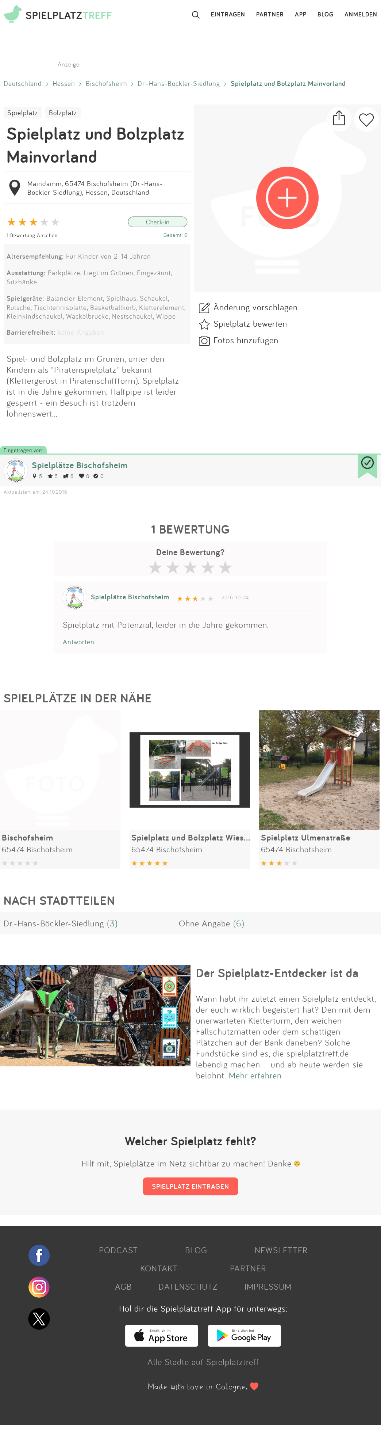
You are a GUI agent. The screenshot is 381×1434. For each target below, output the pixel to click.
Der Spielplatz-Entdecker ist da (277, 973)
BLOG (326, 15)
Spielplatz (22, 112)
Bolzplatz (63, 112)
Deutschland (23, 83)
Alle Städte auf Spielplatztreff (203, 1361)
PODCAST (118, 1249)
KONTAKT (159, 1268)
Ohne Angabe (204, 923)
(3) (112, 923)
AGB (123, 1286)
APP (301, 15)
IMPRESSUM (268, 1286)
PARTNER (270, 15)
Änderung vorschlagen (255, 306)
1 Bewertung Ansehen (32, 235)
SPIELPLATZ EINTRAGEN (190, 1186)
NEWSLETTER (281, 1249)
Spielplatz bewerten (250, 323)
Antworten (79, 641)
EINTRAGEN (228, 15)
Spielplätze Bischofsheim (80, 465)
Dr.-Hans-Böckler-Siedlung (179, 83)
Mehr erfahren (255, 1075)
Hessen (64, 83)
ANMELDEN (361, 15)
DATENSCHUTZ (188, 1286)
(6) (239, 923)
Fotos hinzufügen (245, 339)
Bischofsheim (106, 83)
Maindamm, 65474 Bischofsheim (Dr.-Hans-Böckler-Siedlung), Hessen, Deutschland (95, 188)
